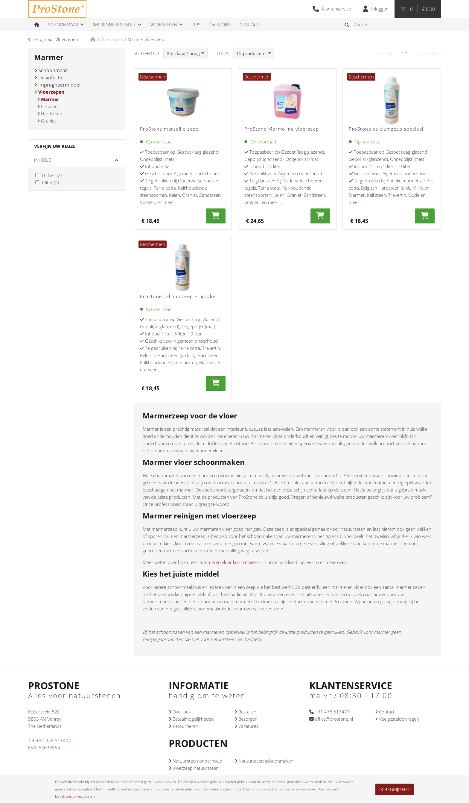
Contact (385, 712)
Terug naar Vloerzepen (53, 39)
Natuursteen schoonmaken (263, 761)
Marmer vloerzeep (145, 39)
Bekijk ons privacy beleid (75, 796)
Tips (196, 25)
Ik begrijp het (394, 790)
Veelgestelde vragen (397, 719)
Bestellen (245, 712)
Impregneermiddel (57, 84)
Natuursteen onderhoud (195, 761)
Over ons (180, 712)
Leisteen (47, 106)
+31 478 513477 (53, 740)
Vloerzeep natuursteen (194, 768)
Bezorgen (246, 719)
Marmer (48, 99)
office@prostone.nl (331, 719)
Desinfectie (48, 77)
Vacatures (246, 726)
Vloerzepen (111, 39)
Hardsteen (49, 114)
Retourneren (183, 726)
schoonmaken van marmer (224, 601)
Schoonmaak (51, 70)
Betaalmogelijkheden (191, 719)
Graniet (46, 121)
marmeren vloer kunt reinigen (229, 562)
